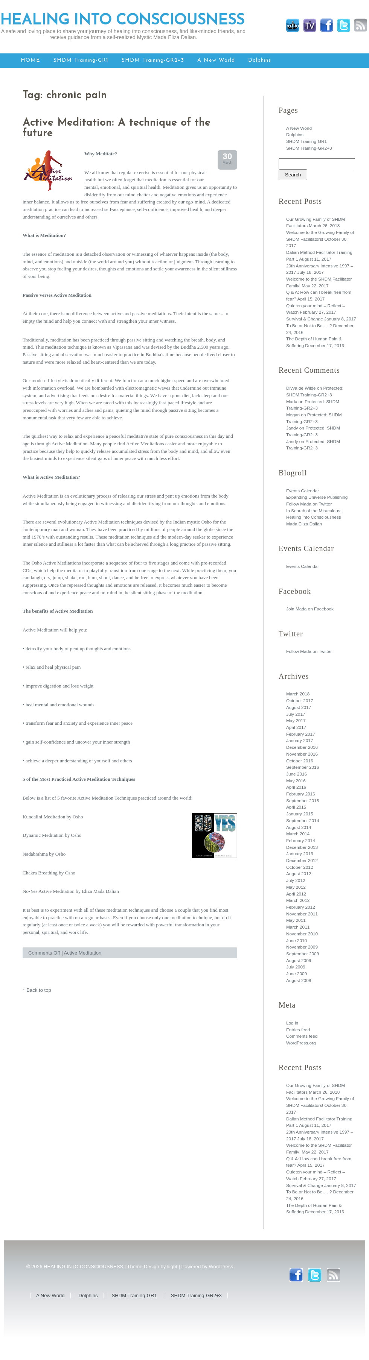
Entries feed (298, 1029)
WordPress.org (301, 1043)
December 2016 (302, 747)
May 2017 (296, 720)
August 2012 (298, 873)
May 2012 (296, 887)
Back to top (38, 990)
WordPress (221, 1266)
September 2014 (302, 820)
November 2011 (302, 914)
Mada (291, 401)
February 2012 (300, 907)
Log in (292, 1023)
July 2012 (295, 880)
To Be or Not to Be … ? (309, 325)
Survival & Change (304, 319)
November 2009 (302, 947)
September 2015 (302, 800)
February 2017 (300, 734)
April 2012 (296, 894)
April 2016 (296, 787)
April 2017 (296, 727)
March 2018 (298, 694)
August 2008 (298, 980)
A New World (216, 60)
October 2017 (299, 700)
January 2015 (299, 814)
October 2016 (299, 760)
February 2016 (300, 794)
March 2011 (298, 927)
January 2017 (299, 740)
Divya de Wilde (301, 388)
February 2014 (300, 840)
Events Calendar (302, 490)
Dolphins (259, 60)
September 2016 (302, 767)
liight (172, 1266)
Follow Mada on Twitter (309, 504)
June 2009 (296, 973)
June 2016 (296, 774)
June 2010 (296, 940)
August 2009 (298, 960)
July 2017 (295, 714)
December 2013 (302, 847)
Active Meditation (83, 953)
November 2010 (302, 934)
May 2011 (296, 920)
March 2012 (298, 900)
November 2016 (302, 754)
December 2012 (302, 860)
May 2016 (296, 780)
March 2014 (298, 833)
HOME (30, 60)
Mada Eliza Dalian (304, 524)
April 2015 (296, 807)
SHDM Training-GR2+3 (153, 60)
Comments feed (301, 1036)
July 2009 (295, 967)
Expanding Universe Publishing (317, 497)
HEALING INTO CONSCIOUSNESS (122, 20)
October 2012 (299, 867)
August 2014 (298, 827)
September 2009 (302, 953)
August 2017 (298, 707)
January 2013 (299, 853)
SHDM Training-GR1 (80, 60)
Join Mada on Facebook (310, 609)
